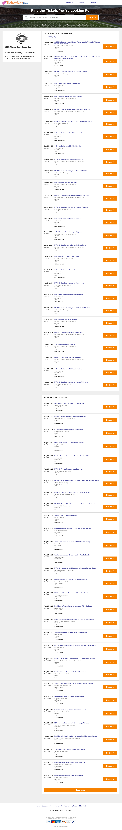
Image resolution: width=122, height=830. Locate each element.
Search (92, 17)
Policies (56, 806)
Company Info (47, 806)
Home (38, 806)
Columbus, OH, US (51, 37)
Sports (69, 3)
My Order (74, 806)
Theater (94, 3)
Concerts (82, 3)
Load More (80, 790)
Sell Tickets (65, 806)
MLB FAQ (82, 806)
